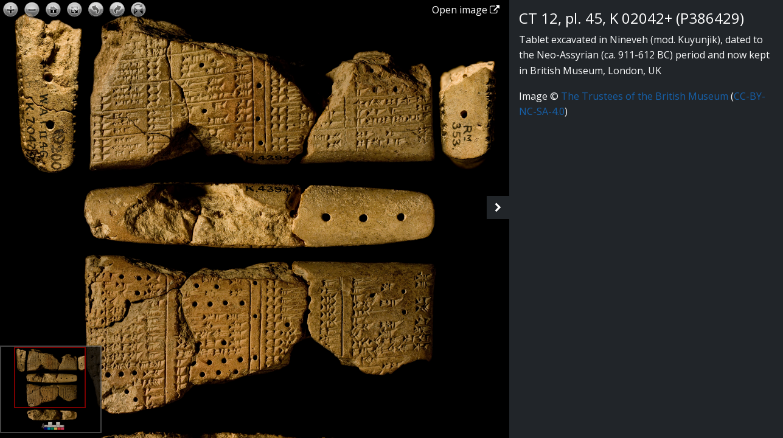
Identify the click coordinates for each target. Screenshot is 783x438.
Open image (465, 9)
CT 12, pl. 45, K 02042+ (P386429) (631, 18)
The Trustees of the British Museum (644, 96)
